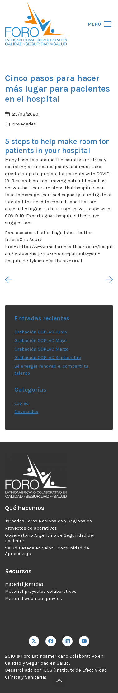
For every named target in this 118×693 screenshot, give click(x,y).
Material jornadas (24, 584)
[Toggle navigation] (97, 24)
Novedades (24, 124)
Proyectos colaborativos (31, 528)
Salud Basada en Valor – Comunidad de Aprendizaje (47, 550)
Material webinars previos (33, 598)
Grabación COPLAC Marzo (41, 349)
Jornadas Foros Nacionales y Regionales (48, 521)
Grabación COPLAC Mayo (40, 340)
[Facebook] (50, 641)
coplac (21, 403)
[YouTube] (84, 641)
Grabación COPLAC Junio (40, 332)
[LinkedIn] (67, 641)
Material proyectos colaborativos (41, 591)
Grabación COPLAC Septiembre (47, 357)
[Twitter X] (34, 641)
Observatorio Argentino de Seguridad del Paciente (50, 538)
